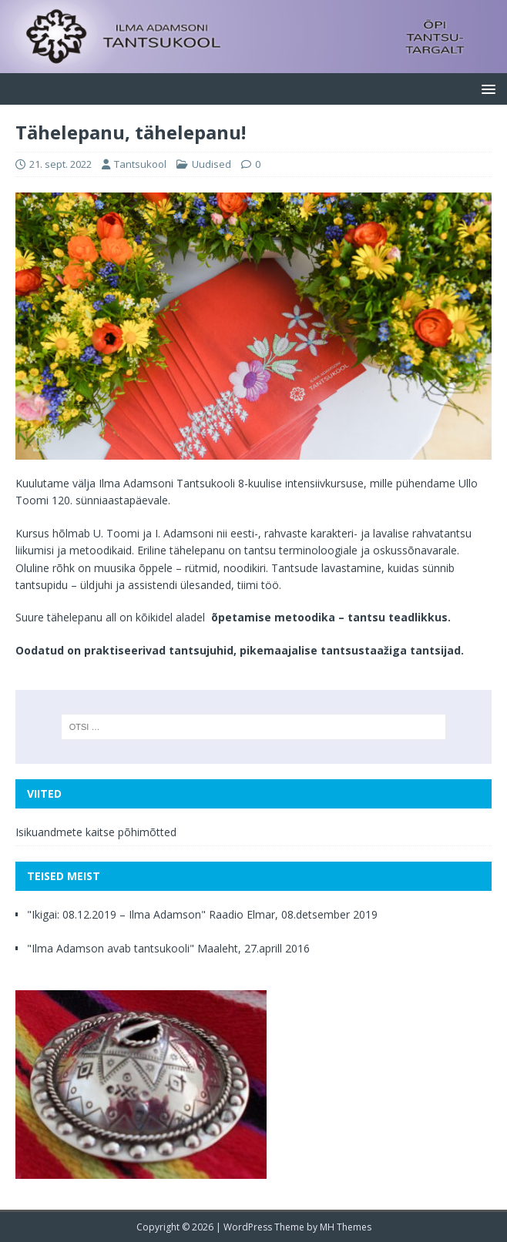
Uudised (211, 164)
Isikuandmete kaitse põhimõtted (95, 832)
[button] (485, 88)
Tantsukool (140, 164)
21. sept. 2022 (60, 164)
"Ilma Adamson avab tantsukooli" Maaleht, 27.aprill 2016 (168, 948)
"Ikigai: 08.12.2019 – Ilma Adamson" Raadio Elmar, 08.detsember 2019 (202, 914)
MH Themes (345, 1227)
